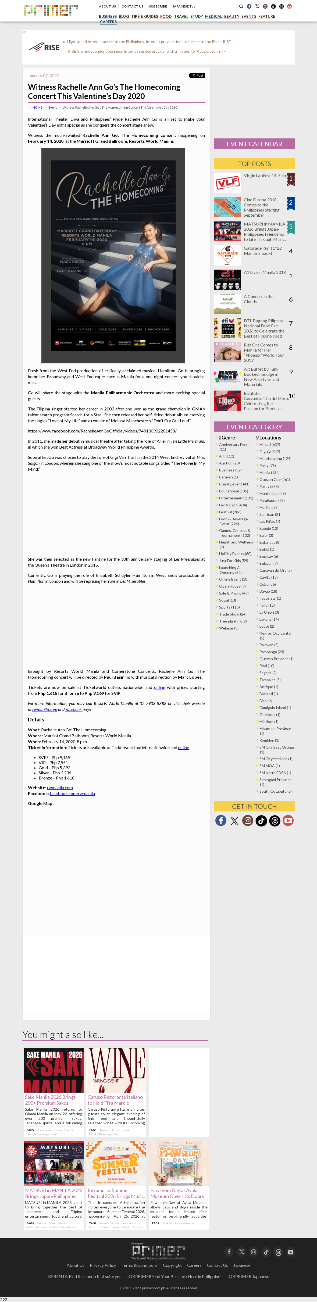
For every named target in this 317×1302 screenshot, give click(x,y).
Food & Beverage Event (41, 1134)
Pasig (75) (267, 465)
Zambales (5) (270, 679)
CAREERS (108, 21)
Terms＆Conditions (140, 1265)
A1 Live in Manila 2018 (265, 272)
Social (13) (227, 600)
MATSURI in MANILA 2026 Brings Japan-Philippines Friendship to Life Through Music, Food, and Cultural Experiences (265, 236)
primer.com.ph (153, 1288)
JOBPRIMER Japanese (248, 1276)
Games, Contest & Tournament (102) (234, 533)
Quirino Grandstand (63, 1227)
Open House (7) (232, 586)
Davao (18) (268, 591)
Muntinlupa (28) (272, 493)
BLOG (124, 16)
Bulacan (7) (268, 563)
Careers (194, 1265)
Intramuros (129, 1223)
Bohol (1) (266, 549)
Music (62, 1223)
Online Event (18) (233, 579)
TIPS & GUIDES (144, 16)
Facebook (73, 709)
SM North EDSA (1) (275, 772)
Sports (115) (229, 607)
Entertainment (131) (236, 498)
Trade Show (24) (233, 614)
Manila (104, 1223)
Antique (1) (268, 686)
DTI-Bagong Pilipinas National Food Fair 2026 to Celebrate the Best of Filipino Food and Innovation (264, 331)
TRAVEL (181, 16)
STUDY (196, 16)
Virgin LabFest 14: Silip (265, 175)
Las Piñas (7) (269, 521)
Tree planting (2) (233, 621)
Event (52, 107)
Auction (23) (229, 463)
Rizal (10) (266, 665)
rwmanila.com (44, 709)
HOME (37, 107)
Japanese (241, 1265)
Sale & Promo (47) (234, 593)
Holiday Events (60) (235, 553)
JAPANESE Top (184, 6)
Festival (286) (230, 512)
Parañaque (44, 1130)
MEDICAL (213, 16)
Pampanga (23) (271, 651)
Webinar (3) (228, 628)
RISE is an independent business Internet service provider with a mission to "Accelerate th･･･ (147, 51)
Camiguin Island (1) (275, 707)
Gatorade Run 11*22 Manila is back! (263, 250)
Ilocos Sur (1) (270, 598)
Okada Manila (63, 1130)
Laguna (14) (269, 619)
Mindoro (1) (269, 721)
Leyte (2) (266, 626)
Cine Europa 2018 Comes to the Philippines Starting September (262, 207)
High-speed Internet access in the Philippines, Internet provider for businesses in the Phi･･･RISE (148, 41)
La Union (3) (269, 612)
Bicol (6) (266, 700)
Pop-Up (138, 1227)
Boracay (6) (268, 556)
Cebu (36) (267, 584)
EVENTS (248, 16)
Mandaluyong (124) (275, 458)
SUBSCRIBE (158, 6)
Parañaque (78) (272, 500)
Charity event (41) (234, 484)
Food (115, 1130)
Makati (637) (269, 444)
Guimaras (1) (269, 714)
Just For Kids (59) (233, 560)
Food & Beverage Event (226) (233, 521)
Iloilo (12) (267, 605)
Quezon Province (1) (276, 658)
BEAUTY (231, 16)
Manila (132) (269, 472)
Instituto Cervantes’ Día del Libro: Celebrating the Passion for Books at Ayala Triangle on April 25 (266, 406)
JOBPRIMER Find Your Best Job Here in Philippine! (174, 1276)
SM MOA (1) (269, 765)
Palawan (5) (269, 644)
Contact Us (217, 1265)
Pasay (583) (269, 486)
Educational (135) (233, 491)
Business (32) (230, 470)
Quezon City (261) (274, 479)
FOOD (166, 16)
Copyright (172, 1265)
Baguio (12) (268, 528)
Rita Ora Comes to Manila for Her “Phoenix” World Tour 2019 (264, 352)
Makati (104, 1130)
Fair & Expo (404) (233, 505)
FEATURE (266, 16)
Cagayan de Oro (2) (275, 570)
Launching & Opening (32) (230, 570)
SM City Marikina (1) (276, 758)
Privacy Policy (103, 1265)
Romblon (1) (269, 740)
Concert (104, 1227)
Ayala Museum (184, 1223)
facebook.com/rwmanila (72, 793)
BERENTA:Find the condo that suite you (85, 1276)
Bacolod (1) (268, 693)
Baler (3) (266, 535)
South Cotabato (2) (275, 791)
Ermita (41, 1223)
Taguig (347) (269, 451)
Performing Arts (36, 1227)
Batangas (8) (269, 542)
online (159, 687)
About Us (75, 1265)
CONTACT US (132, 6)
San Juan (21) (270, 514)
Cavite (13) (268, 577)
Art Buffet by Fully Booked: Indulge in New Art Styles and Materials (261, 376)
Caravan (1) (228, 477)
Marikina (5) (269, 507)
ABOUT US (107, 6)
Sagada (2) (268, 672)
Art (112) (226, 456)
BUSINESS (108, 16)
